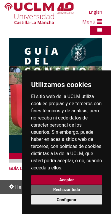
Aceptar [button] (66, 179)
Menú (92, 21)
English (95, 12)
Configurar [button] (67, 199)
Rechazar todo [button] (66, 189)
